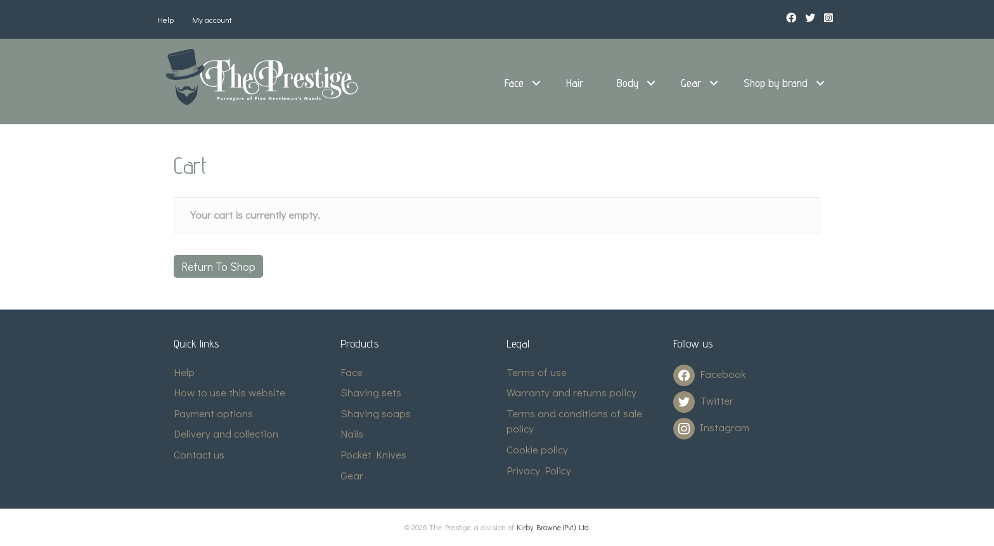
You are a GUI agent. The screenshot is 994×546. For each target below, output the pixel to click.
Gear (691, 82)
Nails (351, 433)
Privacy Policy (539, 470)
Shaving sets (370, 392)
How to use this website (229, 392)
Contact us (199, 454)
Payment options (213, 413)
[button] (536, 83)
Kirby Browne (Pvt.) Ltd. (553, 527)
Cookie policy (537, 449)
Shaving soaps (375, 413)
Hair (574, 82)
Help (165, 19)
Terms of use (537, 372)
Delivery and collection (226, 433)
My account (212, 19)
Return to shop (218, 266)
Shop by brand (776, 82)
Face (514, 82)
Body (627, 82)
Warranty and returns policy (571, 392)
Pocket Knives (373, 454)
